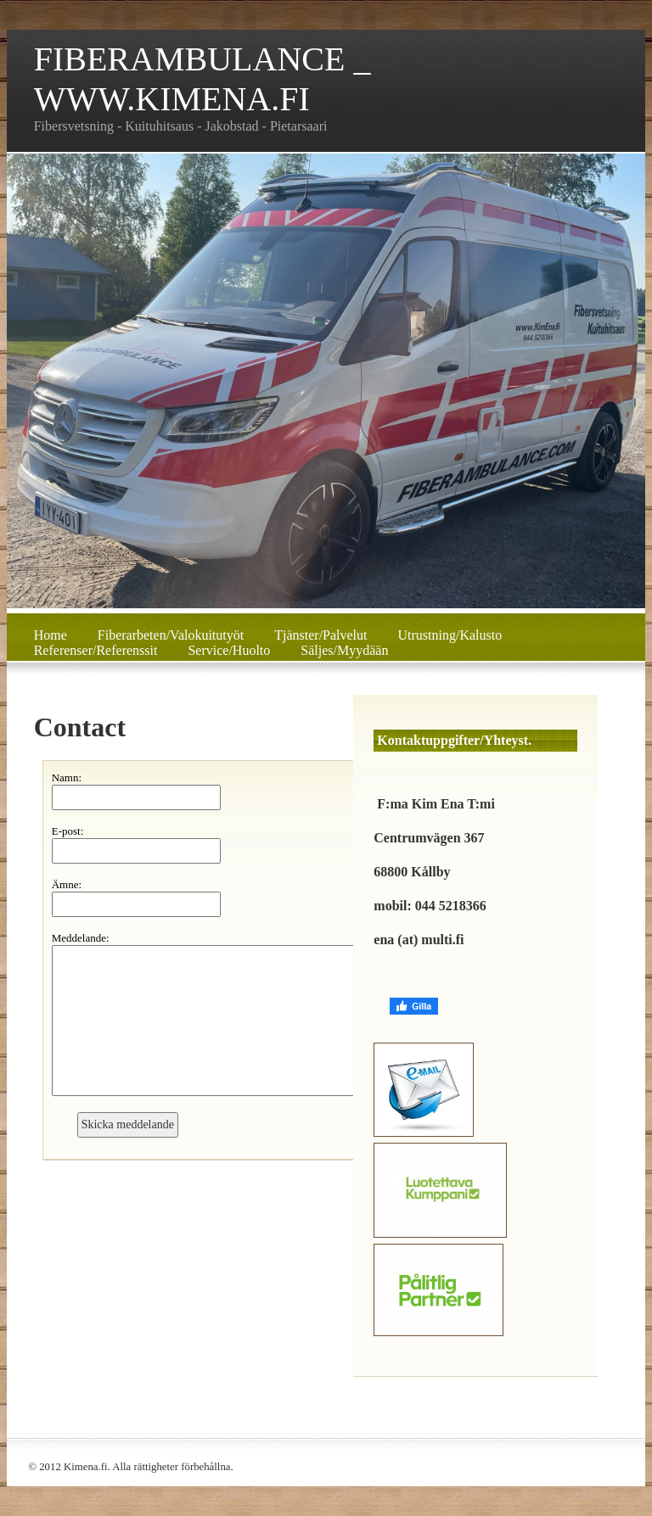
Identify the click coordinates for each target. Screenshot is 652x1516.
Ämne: (67, 884)
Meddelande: (81, 937)
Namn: (67, 777)
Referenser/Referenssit (96, 650)
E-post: (68, 831)
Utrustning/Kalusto (450, 635)
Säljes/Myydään (344, 650)
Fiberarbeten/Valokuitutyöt (171, 635)
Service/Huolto (229, 650)
